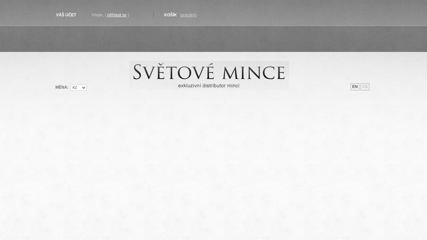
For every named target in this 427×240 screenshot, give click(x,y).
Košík (170, 15)
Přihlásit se (116, 15)
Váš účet (66, 15)
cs (365, 86)
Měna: (61, 87)
